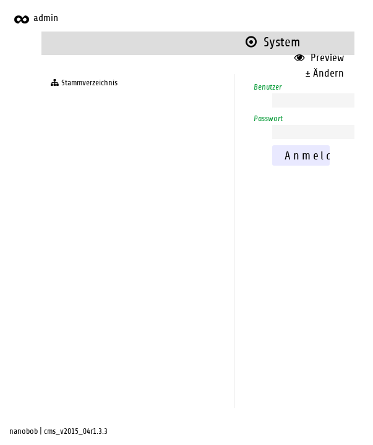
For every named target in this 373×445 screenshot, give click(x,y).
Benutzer (267, 87)
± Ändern (324, 73)
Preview (319, 58)
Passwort (268, 118)
